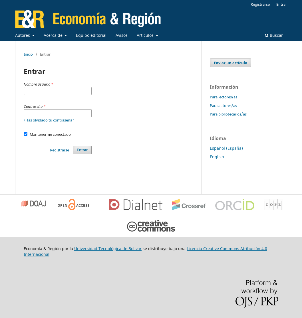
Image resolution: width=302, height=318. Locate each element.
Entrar (281, 4)
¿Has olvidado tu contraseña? (49, 120)
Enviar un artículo (230, 62)
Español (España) (226, 148)
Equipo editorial (91, 35)
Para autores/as (223, 105)
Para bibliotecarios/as (228, 114)
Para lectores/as (223, 97)
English (217, 156)
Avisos (122, 35)
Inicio (28, 54)
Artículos (146, 35)
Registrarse (260, 4)
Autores (23, 35)
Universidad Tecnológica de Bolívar (108, 248)
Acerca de (54, 35)
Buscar (274, 35)
